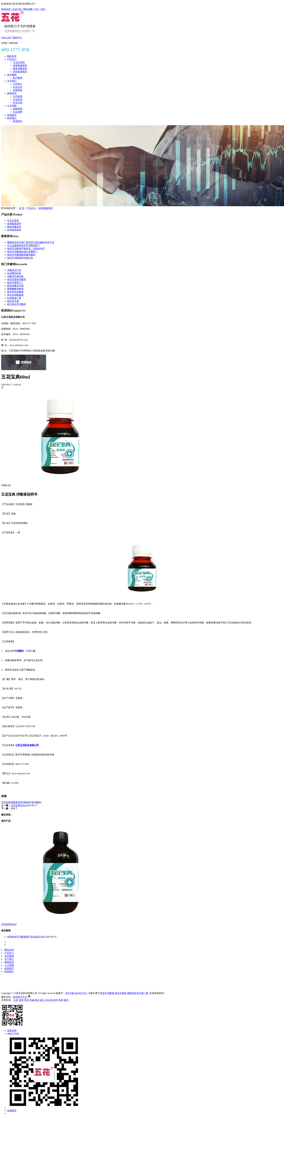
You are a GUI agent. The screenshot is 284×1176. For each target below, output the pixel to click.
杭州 (55, 1000)
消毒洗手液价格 (15, 276)
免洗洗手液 (13, 301)
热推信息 (6, 9)
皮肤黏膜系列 (20, 65)
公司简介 (17, 84)
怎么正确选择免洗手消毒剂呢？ (23, 245)
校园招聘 (17, 109)
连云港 (48, 1000)
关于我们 (11, 81)
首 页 (21, 208)
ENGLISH (6, 37)
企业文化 (17, 87)
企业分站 (17, 9)
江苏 (16, 1000)
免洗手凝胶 (120, 993)
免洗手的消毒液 (15, 292)
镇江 (42, 1000)
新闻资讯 (11, 93)
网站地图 (28, 9)
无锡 (31, 1000)
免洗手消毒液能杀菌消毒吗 (21, 254)
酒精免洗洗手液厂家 (137, 993)
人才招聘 (11, 105)
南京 (37, 1000)
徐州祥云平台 (20, 997)
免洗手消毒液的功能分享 (20, 258)
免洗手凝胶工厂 (15, 282)
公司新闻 (17, 96)
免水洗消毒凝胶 (15, 295)
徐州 (21, 1000)
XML (43, 9)
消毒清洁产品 (14, 270)
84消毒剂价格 (14, 273)
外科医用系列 (20, 71)
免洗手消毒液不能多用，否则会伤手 (26, 248)
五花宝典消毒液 (9, 802)
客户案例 (17, 78)
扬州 (66, 1000)
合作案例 (11, 74)
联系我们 (11, 118)
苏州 (60, 1000)
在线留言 (11, 115)
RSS (36, 9)
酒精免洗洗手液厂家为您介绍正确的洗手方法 (30, 242)
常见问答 (17, 102)
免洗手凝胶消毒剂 (16, 279)
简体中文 (17, 37)
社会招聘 (17, 112)
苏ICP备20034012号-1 (76, 993)
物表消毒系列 (20, 68)
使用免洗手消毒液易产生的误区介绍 (26, 936)
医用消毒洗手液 (15, 285)
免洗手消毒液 (107, 993)
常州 (26, 1000)
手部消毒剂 (35, 802)
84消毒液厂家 (14, 298)
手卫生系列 (19, 62)
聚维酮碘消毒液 (15, 288)
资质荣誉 (17, 90)
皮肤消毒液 (23, 802)
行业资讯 (17, 99)
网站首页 (11, 56)
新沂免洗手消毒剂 (16, 304)
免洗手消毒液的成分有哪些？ (22, 251)
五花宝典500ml (18, 805)
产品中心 (11, 59)
